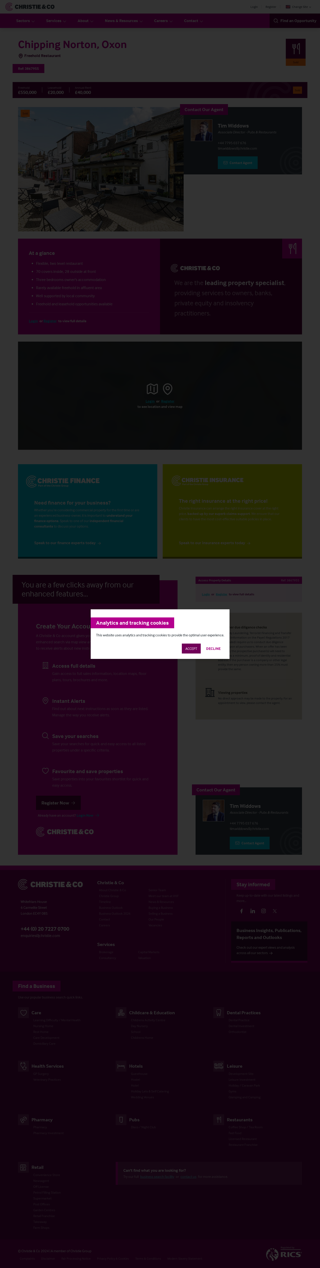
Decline (213, 648)
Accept (191, 648)
